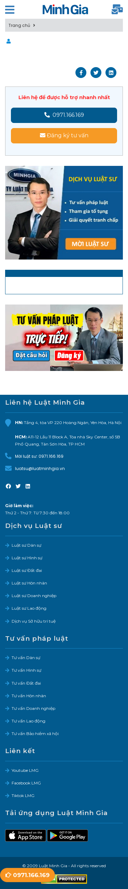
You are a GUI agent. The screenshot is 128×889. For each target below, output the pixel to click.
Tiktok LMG (23, 795)
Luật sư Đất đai (27, 570)
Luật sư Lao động (29, 608)
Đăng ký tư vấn (64, 135)
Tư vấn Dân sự (26, 657)
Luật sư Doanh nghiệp (34, 595)
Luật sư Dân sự (26, 545)
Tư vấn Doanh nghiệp (33, 708)
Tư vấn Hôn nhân (29, 695)
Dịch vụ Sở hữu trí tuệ (34, 621)
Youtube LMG (25, 770)
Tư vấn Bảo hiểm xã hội (35, 733)
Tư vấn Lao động (28, 720)
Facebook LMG (26, 782)
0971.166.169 (64, 115)
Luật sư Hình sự (27, 557)
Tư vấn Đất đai (26, 683)
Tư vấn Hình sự (26, 670)
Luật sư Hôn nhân (29, 583)
